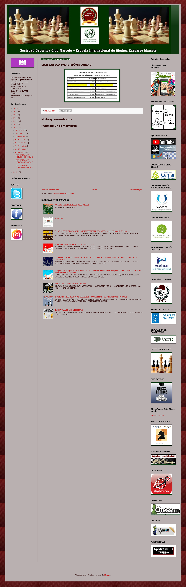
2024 (15, 115)
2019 (15, 127)
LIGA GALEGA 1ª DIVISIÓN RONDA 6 (24, 166)
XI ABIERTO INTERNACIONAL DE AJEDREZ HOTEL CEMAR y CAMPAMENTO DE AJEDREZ (91, 297)
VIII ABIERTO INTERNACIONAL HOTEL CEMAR (74, 244)
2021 (15, 124)
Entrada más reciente (50, 190)
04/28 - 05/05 (21, 149)
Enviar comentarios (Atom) (63, 194)
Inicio (94, 190)
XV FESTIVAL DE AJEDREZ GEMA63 (69, 310)
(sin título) (59, 218)
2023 (15, 118)
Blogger (107, 575)
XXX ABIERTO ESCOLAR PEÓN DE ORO (70, 284)
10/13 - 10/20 (20, 136)
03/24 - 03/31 (20, 152)
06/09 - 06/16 (21, 146)
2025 (15, 112)
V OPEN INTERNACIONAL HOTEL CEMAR (72, 205)
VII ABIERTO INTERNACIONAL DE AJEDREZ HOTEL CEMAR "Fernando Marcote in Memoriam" (93, 231)
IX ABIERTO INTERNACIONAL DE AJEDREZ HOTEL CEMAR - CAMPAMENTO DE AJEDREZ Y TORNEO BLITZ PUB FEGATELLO (98, 258)
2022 (15, 121)
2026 (15, 108)
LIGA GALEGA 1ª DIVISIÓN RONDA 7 (24, 161)
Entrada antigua (136, 190)
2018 (15, 172)
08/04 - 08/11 (21, 140)
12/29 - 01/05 (20, 130)
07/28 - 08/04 (21, 143)
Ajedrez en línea (157, 415)
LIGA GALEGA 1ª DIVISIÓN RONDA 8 (24, 156)
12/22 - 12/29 (20, 133)
